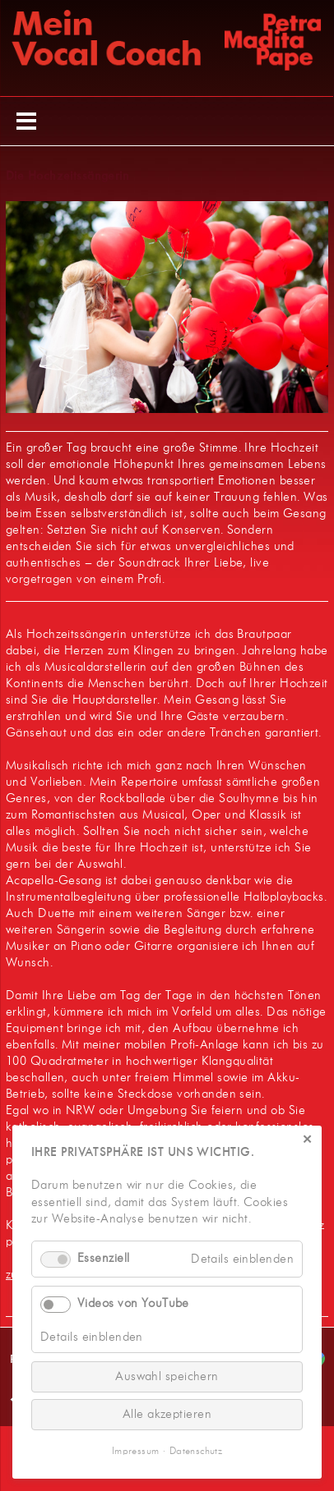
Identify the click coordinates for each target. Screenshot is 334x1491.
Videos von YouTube (133, 1304)
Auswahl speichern (167, 1376)
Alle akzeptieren (167, 1414)
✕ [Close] (307, 1140)
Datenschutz (195, 1452)
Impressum (135, 1452)
